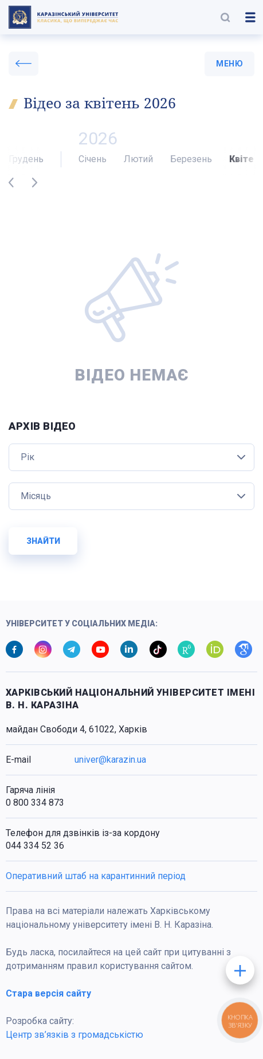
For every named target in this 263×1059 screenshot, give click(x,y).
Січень (92, 159)
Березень (191, 159)
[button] (225, 17)
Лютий (138, 159)
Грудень (26, 159)
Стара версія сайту (48, 993)
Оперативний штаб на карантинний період (96, 875)
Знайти (43, 541)
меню (229, 63)
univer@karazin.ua (110, 759)
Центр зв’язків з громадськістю (74, 1034)
